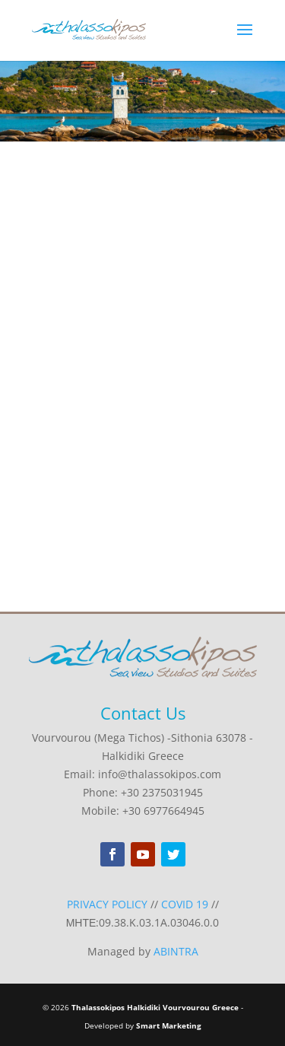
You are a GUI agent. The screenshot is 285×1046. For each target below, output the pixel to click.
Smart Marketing (168, 1025)
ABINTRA (176, 951)
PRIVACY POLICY (107, 904)
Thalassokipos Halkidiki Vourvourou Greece (155, 1007)
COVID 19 (184, 904)
